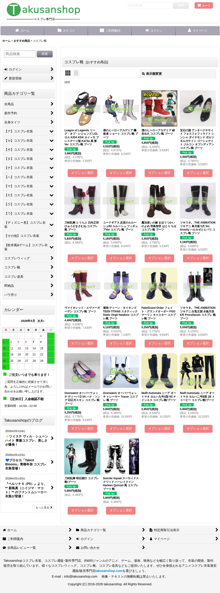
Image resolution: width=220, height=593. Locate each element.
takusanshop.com (108, 571)
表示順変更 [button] (152, 73)
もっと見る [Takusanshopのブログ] (44, 507)
